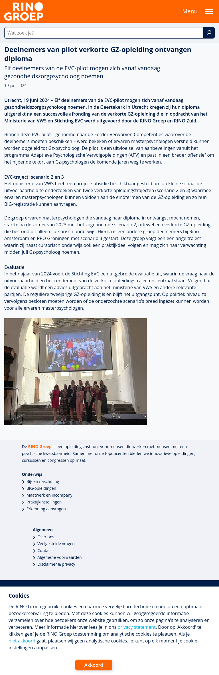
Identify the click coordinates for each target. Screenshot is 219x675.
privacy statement (137, 627)
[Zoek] (209, 33)
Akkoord (93, 665)
